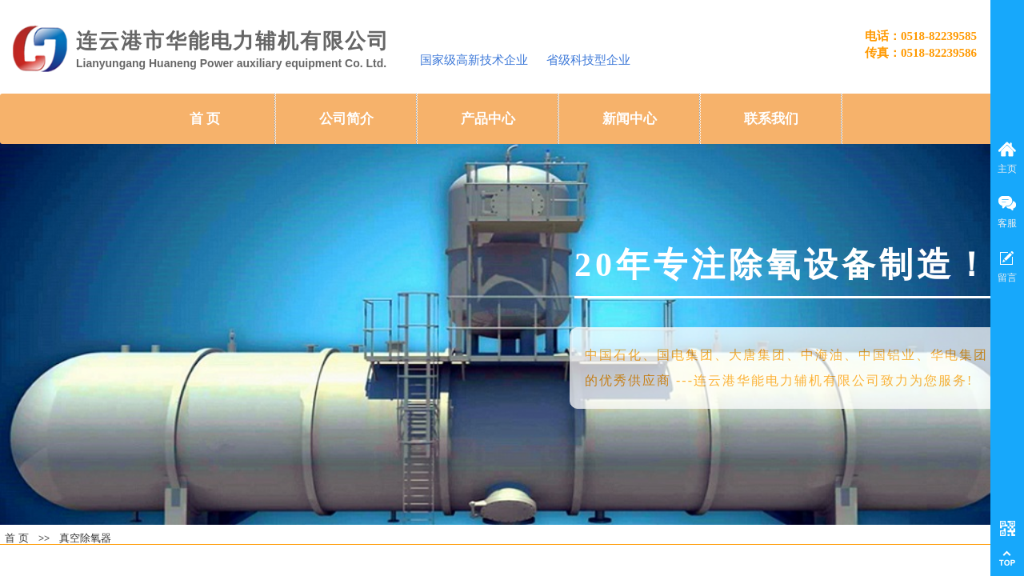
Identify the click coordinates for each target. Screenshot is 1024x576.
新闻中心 (629, 118)
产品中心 (488, 118)
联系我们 (771, 118)
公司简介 (346, 118)
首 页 (205, 118)
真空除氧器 (85, 538)
